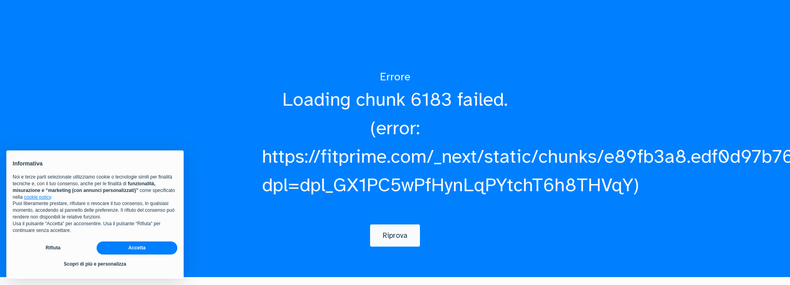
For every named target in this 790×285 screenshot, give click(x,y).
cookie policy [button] (37, 197)
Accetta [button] (136, 248)
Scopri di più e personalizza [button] (95, 264)
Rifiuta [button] (53, 248)
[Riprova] (395, 235)
